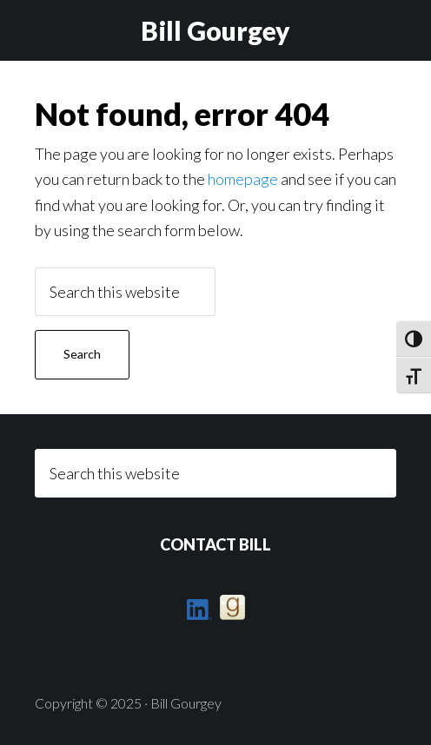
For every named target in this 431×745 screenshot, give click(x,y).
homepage (243, 178)
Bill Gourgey (215, 30)
